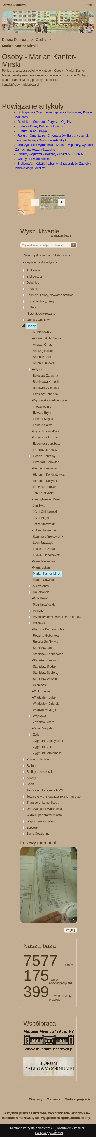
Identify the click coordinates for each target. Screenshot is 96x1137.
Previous (4, 20)
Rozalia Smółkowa (45, 642)
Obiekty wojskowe (39, 320)
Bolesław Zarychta (45, 375)
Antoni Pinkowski (44, 363)
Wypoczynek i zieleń (41, 821)
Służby (31, 778)
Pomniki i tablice (38, 759)
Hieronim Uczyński (45, 481)
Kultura (31, 307)
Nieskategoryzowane (41, 313)
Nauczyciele (41, 592)
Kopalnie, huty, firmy (40, 301)
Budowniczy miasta (46, 388)
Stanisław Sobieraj (45, 673)
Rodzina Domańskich (48, 629)
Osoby (31, 326)
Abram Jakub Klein (47, 338)
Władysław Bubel (44, 697)
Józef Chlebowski (45, 512)
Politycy (38, 611)
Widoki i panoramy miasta (44, 815)
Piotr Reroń (40, 598)
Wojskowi (39, 716)
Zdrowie (32, 827)
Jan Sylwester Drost (46, 499)
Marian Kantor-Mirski (47, 573)
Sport (30, 784)
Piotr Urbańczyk (44, 604)
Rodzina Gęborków (46, 635)
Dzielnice (33, 283)
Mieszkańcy (41, 586)
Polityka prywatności (49, 1133)
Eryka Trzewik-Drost (46, 431)
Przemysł (39, 623)
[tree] (48, 552)
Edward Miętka (43, 419)
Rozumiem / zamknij (70, 1128)
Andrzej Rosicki (43, 351)
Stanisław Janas (44, 648)
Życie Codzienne (38, 833)
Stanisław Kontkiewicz (48, 654)
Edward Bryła (42, 413)
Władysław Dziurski (46, 703)
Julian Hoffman (44, 530)
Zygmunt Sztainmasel (47, 753)
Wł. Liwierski (41, 691)
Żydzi (36, 734)
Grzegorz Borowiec (46, 462)
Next (91, 20)
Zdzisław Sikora (43, 722)
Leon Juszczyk (43, 543)
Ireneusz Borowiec (45, 487)
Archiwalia (34, 270)
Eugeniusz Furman (46, 437)
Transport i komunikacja (43, 803)
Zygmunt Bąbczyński (48, 741)
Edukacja (33, 289)
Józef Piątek (41, 518)
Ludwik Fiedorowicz (46, 555)
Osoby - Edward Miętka (34, 159)
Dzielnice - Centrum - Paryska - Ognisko (45, 122)
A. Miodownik (42, 332)
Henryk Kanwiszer (45, 468)
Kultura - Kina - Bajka (32, 131)
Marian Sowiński (44, 580)
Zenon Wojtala (42, 728)
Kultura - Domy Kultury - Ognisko (40, 126)
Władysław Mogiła (45, 710)
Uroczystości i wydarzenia (44, 809)
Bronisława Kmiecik (46, 382)
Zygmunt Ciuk (42, 747)
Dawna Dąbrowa (14, 5)
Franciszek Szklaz (45, 450)
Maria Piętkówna (44, 561)
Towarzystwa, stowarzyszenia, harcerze (54, 796)
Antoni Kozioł (42, 357)
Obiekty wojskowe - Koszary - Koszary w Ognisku (51, 154)
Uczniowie (40, 685)
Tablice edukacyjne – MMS (45, 790)
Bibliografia (34, 276)
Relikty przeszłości (39, 772)
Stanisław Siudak (44, 666)
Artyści (37, 369)
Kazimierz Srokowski (48, 536)
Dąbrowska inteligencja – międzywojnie (50, 403)
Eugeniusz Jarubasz (46, 443)
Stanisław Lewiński (46, 660)
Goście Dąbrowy (44, 456)
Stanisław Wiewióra (46, 679)
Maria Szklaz (41, 567)
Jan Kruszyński (43, 493)
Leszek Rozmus (44, 549)
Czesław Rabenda (45, 394)
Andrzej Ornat (42, 344)
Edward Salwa (42, 425)
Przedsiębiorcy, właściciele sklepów (57, 617)
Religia (31, 765)
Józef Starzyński (44, 524)
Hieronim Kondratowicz (48, 474)
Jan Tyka (39, 505)
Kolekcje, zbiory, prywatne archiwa (50, 295)
